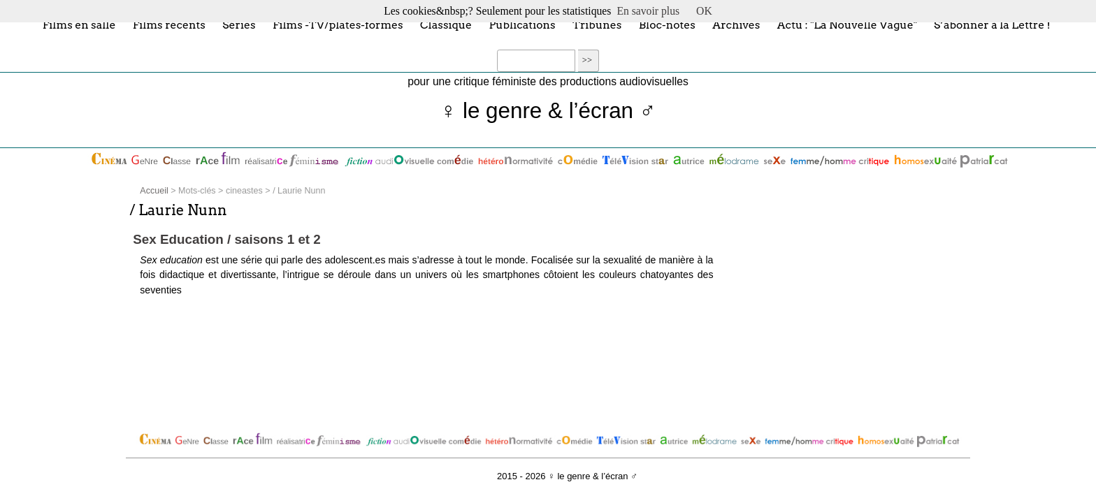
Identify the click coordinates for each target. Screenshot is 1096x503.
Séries (238, 24)
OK (704, 11)
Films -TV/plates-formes (338, 24)
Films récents (169, 24)
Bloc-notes (667, 24)
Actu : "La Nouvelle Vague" (847, 24)
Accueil (154, 191)
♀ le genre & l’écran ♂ (548, 111)
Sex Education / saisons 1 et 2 (226, 239)
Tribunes (596, 24)
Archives (736, 24)
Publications (522, 24)
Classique (446, 24)
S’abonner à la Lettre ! (992, 24)
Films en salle (79, 24)
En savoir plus (647, 11)
